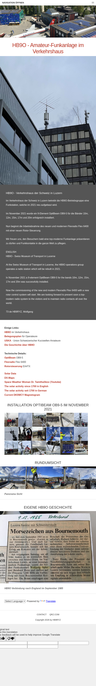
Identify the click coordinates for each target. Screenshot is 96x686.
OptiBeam (10, 357)
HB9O (7, 332)
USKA (7, 340)
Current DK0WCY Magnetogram (22, 395)
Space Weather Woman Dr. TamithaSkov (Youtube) (32, 382)
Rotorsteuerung (13, 366)
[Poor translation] (11, 638)
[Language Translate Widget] (15, 601)
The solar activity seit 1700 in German (25, 390)
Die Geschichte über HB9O (19, 345)
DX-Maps (9, 378)
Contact (42, 614)
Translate (48, 601)
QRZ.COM (54, 614)
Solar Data (10, 373)
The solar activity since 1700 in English (26, 386)
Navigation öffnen (13, 2)
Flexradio (9, 362)
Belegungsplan (12, 336)
